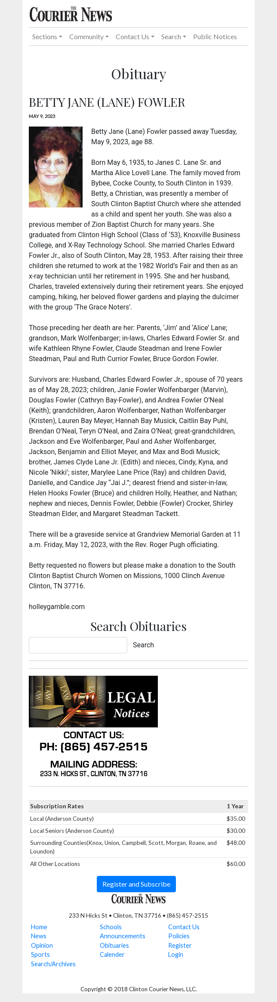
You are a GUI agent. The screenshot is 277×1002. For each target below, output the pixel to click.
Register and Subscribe (136, 884)
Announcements (122, 936)
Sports (40, 954)
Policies (179, 936)
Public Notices (215, 36)
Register (180, 945)
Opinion (42, 945)
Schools (111, 927)
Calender (112, 954)
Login (175, 954)
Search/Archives (53, 964)
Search (143, 645)
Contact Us (184, 927)
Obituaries (114, 945)
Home (39, 927)
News (38, 936)
